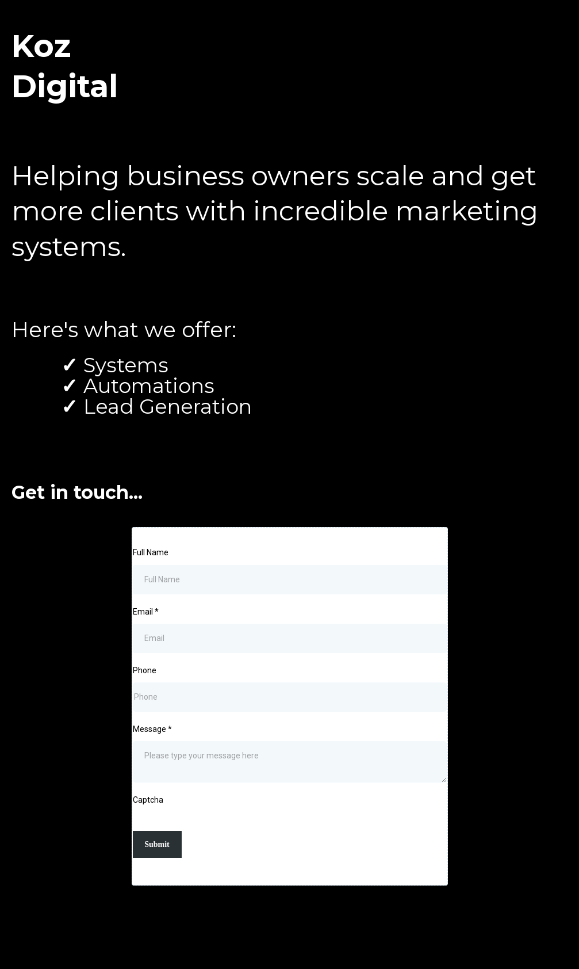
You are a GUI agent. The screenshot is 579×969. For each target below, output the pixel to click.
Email (146, 611)
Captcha (148, 799)
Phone (144, 670)
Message (152, 729)
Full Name (150, 552)
